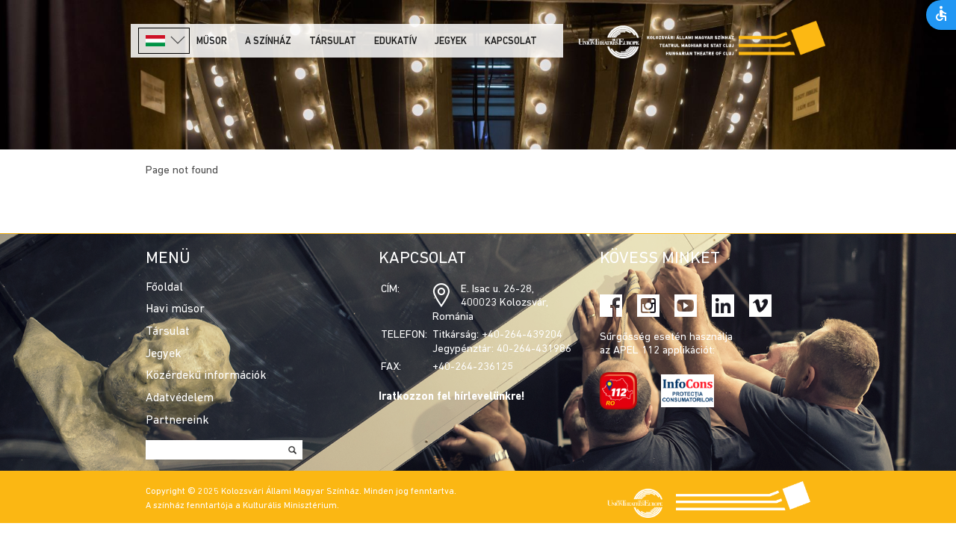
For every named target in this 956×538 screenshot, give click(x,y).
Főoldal (164, 288)
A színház (268, 41)
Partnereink (177, 421)
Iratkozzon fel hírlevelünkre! (452, 397)
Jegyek (451, 41)
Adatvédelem (180, 398)
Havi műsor (175, 309)
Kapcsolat (511, 41)
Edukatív (395, 41)
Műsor (211, 41)
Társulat (332, 41)
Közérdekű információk (206, 376)
